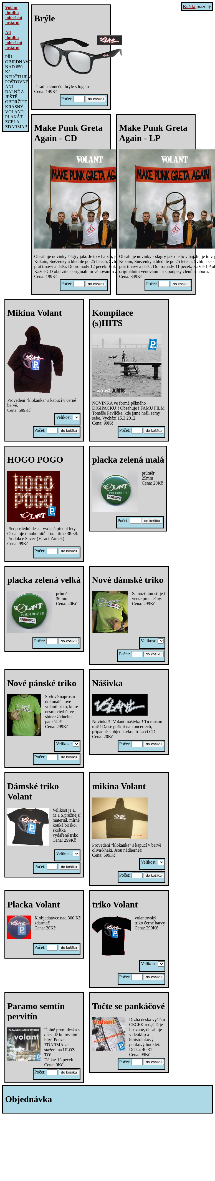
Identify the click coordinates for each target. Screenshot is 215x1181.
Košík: (189, 6)
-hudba (12, 12)
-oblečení (13, 17)
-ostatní (12, 22)
